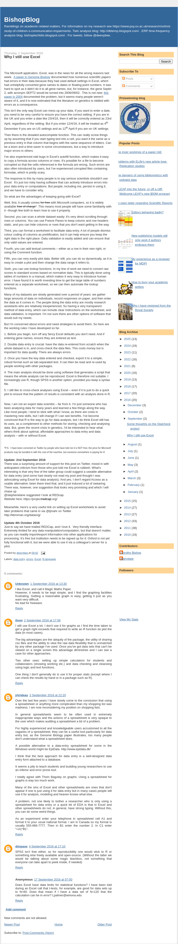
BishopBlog (22, 19)
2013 (128, 514)
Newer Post (12, 924)
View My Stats (128, 619)
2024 (128, 345)
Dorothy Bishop (131, 552)
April (131, 471)
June (131, 457)
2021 (128, 366)
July (131, 451)
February (134, 485)
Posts (127, 78)
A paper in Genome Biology (31, 77)
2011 (128, 528)
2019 (128, 379)
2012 (128, 521)
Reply (19, 608)
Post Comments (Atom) (38, 933)
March (132, 478)
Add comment (16, 909)
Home (59, 924)
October (133, 412)
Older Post (105, 924)
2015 (128, 501)
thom (19, 620)
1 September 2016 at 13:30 (48, 583)
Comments (131, 86)
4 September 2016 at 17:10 (47, 846)
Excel (38, 559)
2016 (128, 400)
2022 (128, 359)
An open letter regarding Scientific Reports (144, 203)
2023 (128, 352)
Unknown (22, 583)
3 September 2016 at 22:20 (47, 695)
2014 (128, 507)
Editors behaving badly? (147, 212)
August (133, 444)
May (131, 464)
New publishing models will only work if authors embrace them (149, 240)
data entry (19, 559)
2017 (128, 393)
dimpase (21, 846)
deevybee (127, 558)
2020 (128, 372)
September (135, 418)
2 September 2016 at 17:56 (42, 620)
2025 (128, 339)
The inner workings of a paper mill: (139, 152)
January (133, 492)
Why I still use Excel (140, 435)
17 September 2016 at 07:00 (53, 879)
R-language (49, 559)
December (135, 405)
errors (29, 559)
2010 (128, 534)
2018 (128, 386)
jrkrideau (21, 695)
